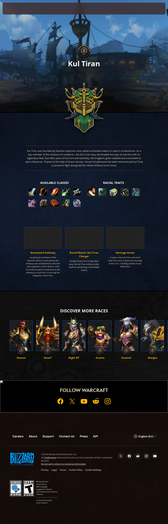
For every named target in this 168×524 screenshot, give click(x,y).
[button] (91, 192)
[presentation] (12, 8)
